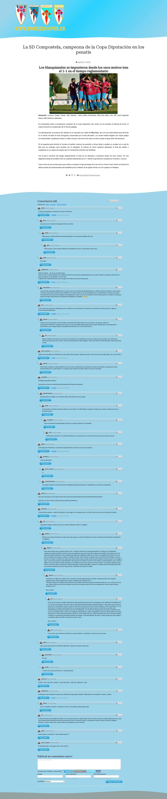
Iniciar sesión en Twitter (91, 771)
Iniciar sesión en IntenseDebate (67, 771)
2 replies (54, 314)
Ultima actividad (61, 204)
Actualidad (83, 175)
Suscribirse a (51, 781)
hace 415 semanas (48, 305)
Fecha (47, 204)
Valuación (53, 204)
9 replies (54, 516)
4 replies (54, 215)
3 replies (54, 451)
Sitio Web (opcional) (99, 774)
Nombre (39, 774)
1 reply (53, 282)
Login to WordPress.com (79, 771)
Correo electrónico (71, 774)
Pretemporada (94, 175)
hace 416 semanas (49, 208)
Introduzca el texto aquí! (79, 764)
